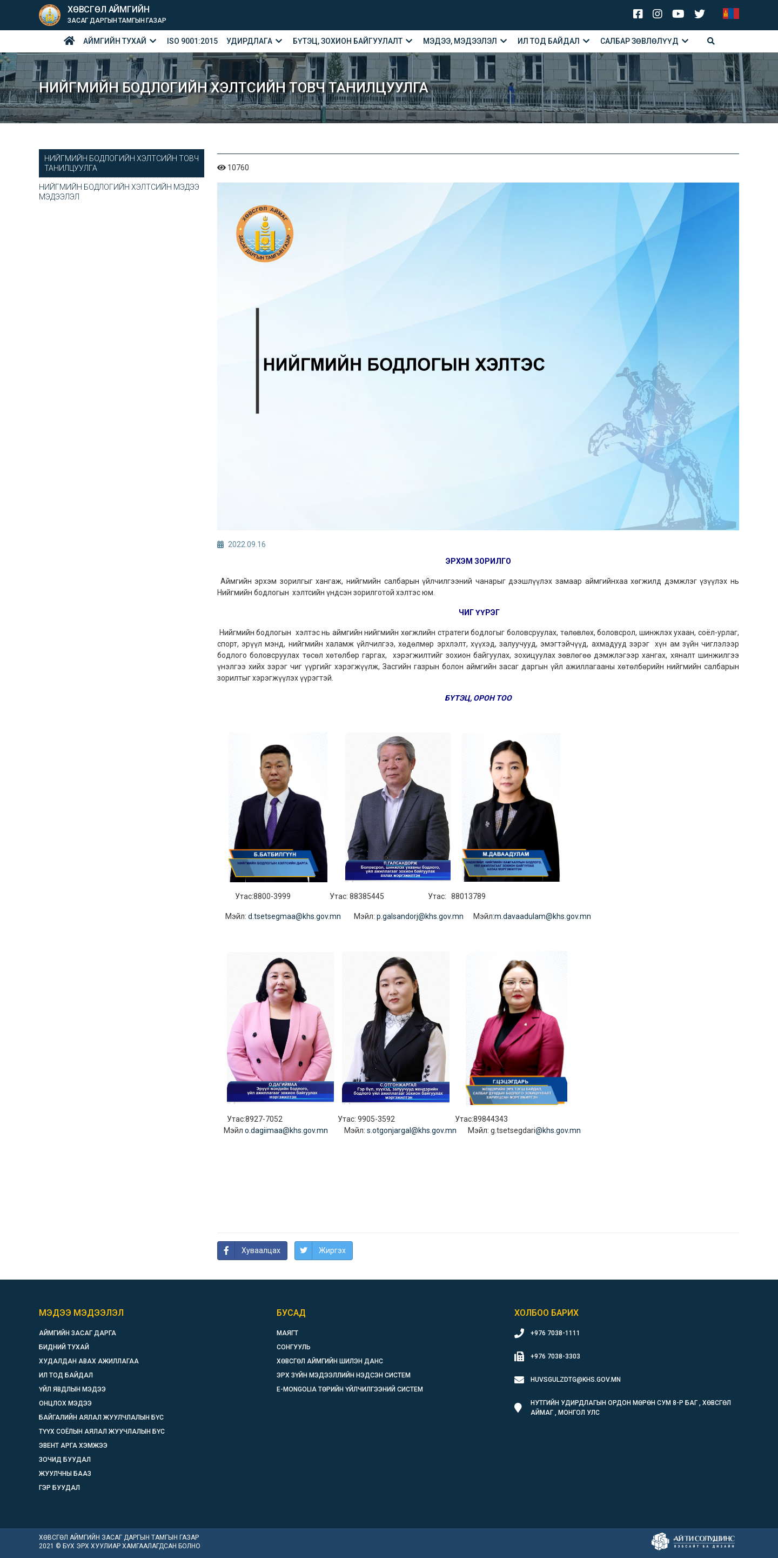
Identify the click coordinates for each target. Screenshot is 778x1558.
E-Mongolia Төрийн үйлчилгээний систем (350, 1389)
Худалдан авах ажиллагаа (89, 1361)
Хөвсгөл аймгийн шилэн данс (330, 1361)
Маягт (287, 1333)
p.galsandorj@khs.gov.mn (420, 916)
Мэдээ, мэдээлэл (460, 41)
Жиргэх (332, 1250)
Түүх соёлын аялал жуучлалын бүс (102, 1431)
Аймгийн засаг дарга (77, 1333)
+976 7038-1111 (555, 1333)
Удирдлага (249, 41)
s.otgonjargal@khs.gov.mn (412, 1130)
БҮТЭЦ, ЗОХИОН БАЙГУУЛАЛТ (348, 41)
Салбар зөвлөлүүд (639, 41)
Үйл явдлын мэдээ (72, 1389)
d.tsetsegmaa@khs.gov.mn (295, 916)
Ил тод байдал (549, 41)
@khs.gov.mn (558, 1130)
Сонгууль (294, 1347)
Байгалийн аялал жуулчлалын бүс (101, 1417)
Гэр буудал (59, 1488)
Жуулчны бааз (65, 1473)
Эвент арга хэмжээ (73, 1445)
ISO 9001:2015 (192, 41)
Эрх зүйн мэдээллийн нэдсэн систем (344, 1375)
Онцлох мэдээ (65, 1403)
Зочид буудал (65, 1459)
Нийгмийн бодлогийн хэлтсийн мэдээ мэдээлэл (119, 192)
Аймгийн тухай (114, 41)
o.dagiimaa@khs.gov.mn (286, 1130)
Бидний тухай (64, 1347)
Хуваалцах (261, 1250)
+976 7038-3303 (555, 1356)
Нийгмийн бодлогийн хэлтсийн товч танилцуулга (121, 163)
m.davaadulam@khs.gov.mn (542, 916)
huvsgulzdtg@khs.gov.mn (576, 1379)
